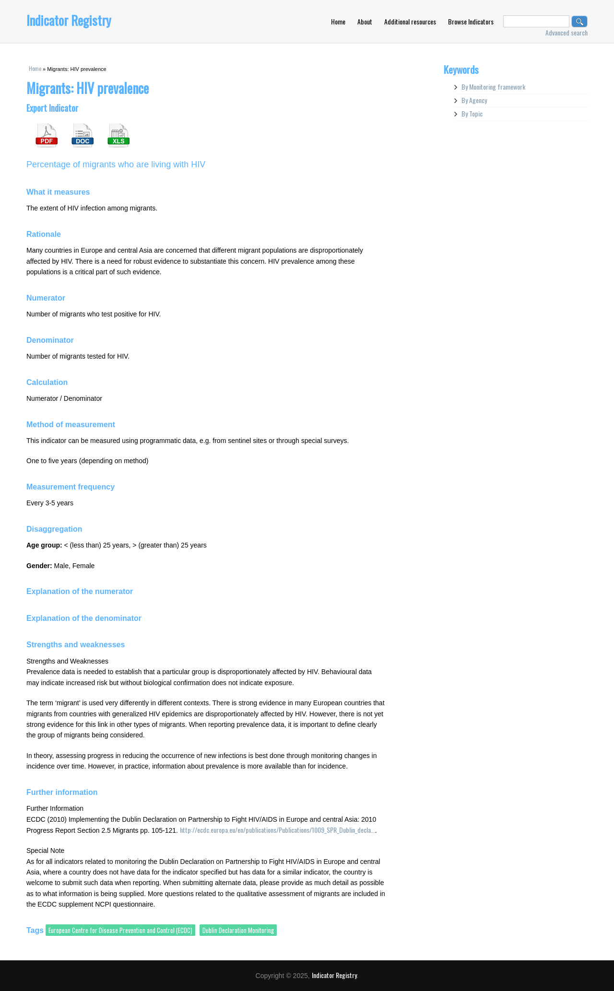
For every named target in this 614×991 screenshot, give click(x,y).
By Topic (472, 113)
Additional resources (410, 21)
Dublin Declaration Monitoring (238, 930)
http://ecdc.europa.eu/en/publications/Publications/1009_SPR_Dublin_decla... (277, 830)
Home (338, 21)
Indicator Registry (68, 20)
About (364, 21)
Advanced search (566, 32)
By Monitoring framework (493, 87)
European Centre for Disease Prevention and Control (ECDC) (120, 930)
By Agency (474, 100)
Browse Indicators (471, 21)
